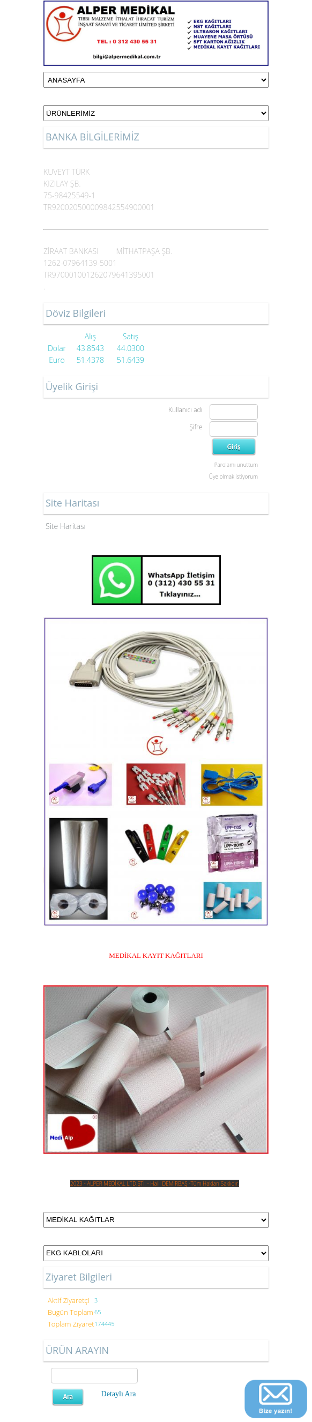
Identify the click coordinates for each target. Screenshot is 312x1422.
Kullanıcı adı (185, 409)
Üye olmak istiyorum (233, 476)
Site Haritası (66, 526)
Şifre (195, 426)
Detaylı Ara (118, 1394)
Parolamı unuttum (236, 464)
